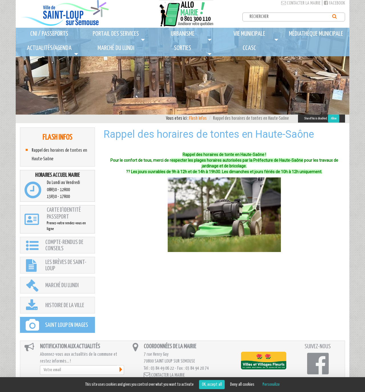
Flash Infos (198, 118)
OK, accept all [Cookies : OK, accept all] (212, 384)
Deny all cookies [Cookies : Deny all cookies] (242, 384)
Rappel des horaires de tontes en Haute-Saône (59, 154)
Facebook (334, 3)
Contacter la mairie (301, 3)
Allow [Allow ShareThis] (333, 118)
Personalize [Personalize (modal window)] (271, 384)
